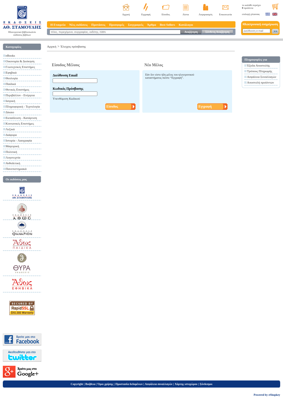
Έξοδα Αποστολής (258, 65)
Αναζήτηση (191, 31)
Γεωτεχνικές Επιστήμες (20, 67)
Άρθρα (151, 24)
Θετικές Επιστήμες (17, 89)
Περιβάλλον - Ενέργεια (20, 95)
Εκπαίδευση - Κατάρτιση (21, 117)
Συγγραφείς (135, 24)
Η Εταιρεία (57, 24)
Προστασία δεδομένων (129, 384)
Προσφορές (116, 24)
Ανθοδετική (13, 163)
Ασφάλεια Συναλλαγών (261, 76)
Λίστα (186, 14)
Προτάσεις (98, 24)
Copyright (77, 384)
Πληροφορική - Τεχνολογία (23, 106)
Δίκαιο (10, 112)
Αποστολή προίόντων (260, 82)
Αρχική (126, 14)
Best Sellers (167, 24)
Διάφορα (11, 134)
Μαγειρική (12, 146)
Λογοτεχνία (13, 157)
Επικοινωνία (225, 14)
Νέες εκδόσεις (78, 24)
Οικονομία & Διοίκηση (20, 61)
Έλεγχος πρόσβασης (73, 46)
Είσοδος (166, 14)
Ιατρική (10, 100)
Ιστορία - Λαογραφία (19, 140)
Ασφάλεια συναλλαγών (158, 384)
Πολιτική (11, 151)
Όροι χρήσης (105, 384)
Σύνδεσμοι (206, 384)
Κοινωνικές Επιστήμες (20, 123)
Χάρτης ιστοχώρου (186, 384)
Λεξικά (10, 129)
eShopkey (274, 394)
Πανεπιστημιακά (16, 168)
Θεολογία (12, 78)
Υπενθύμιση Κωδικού (66, 98)
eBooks (10, 55)
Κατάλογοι (186, 24)
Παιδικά (11, 83)
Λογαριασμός (206, 14)
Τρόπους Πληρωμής (259, 71)
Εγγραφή (146, 14)
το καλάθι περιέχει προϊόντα (251, 6)
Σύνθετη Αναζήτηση (217, 31)
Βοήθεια (90, 384)
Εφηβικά (11, 72)
